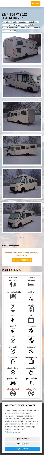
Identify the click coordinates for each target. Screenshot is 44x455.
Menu (35, 3)
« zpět (22, 237)
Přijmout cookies (22, 449)
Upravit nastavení (22, 439)
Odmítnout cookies (22, 444)
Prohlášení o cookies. (12, 432)
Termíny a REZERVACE (22, 260)
